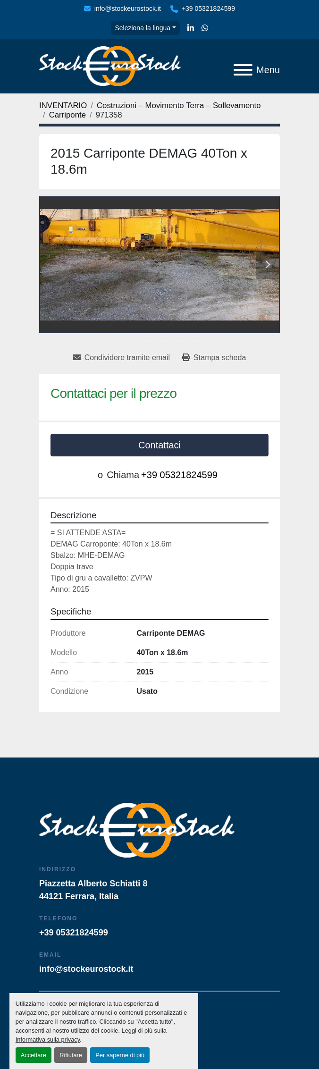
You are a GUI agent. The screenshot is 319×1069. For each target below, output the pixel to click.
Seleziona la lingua (142, 28)
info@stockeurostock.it (127, 8)
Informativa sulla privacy (48, 1039)
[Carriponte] (67, 114)
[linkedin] (190, 28)
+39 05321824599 (208, 8)
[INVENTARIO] (63, 105)
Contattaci (159, 445)
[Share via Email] (121, 358)
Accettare (33, 1055)
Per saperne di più (119, 1055)
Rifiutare (70, 1055)
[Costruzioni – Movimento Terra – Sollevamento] (179, 105)
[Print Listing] (214, 358)
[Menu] (243, 70)
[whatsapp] (204, 28)
